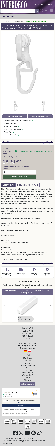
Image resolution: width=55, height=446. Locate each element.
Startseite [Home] (5, 21)
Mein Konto (27, 358)
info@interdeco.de (28, 348)
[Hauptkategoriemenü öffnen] (7, 16)
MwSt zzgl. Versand (23, 166)
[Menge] (19, 172)
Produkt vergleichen (40, 116)
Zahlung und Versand (27, 365)
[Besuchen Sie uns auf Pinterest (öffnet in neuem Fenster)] (34, 434)
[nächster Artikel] (53, 20)
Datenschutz (27, 370)
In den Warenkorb (19, 177)
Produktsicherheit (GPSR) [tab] (27, 185)
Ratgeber (38, 4)
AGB (27, 368)
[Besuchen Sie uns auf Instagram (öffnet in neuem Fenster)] (21, 434)
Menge (5, 169)
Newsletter (27, 360)
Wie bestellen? (27, 375)
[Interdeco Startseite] (14, 4)
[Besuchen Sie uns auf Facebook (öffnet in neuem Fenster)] (16, 434)
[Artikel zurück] (48, 20)
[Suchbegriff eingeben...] (17, 11)
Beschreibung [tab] (8, 185)
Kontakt (27, 377)
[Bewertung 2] (19, 402)
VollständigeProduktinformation (25, 319)
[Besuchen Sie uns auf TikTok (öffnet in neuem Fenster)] (39, 434)
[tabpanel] (27, 224)
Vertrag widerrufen (27, 384)
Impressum (27, 363)
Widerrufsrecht (27, 373)
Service (48, 4)
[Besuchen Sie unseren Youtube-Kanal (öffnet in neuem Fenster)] (27, 434)
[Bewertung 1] (18, 402)
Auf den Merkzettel (14, 116)
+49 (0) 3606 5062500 (29, 343)
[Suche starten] (37, 11)
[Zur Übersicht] (50, 20)
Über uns (27, 380)
